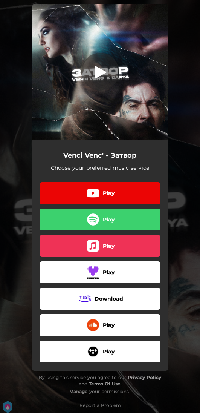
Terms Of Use (105, 384)
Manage (78, 391)
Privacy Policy (144, 377)
